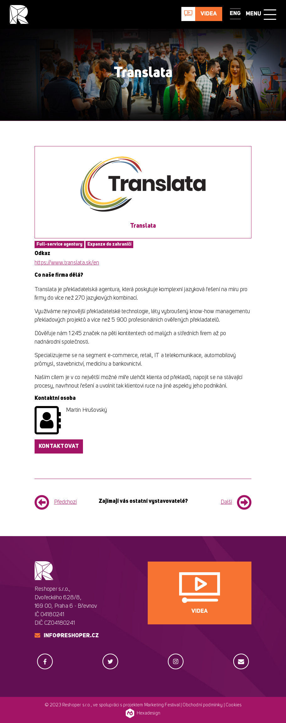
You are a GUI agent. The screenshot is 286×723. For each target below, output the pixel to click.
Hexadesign (143, 713)
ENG (235, 13)
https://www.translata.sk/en (67, 263)
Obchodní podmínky (203, 705)
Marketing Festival (162, 705)
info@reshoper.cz (71, 636)
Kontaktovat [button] (59, 446)
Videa (209, 14)
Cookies (233, 705)
